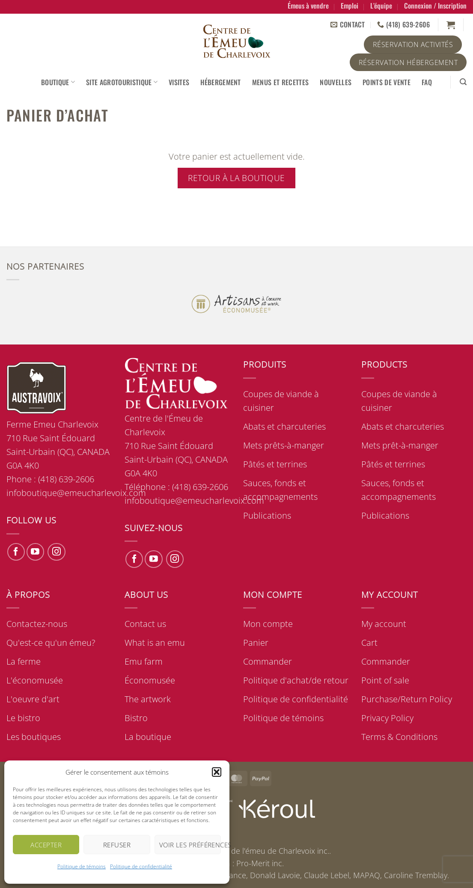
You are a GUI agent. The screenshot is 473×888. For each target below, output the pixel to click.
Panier (255, 642)
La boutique (148, 736)
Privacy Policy (387, 718)
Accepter (46, 844)
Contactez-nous (36, 624)
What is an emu (155, 642)
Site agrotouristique (122, 82)
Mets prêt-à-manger (399, 445)
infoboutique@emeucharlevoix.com (194, 500)
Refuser (117, 844)
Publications (267, 515)
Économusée (150, 680)
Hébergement (220, 82)
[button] (216, 772)
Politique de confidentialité (141, 866)
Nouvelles (335, 82)
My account (383, 624)
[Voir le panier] (450, 24)
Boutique (58, 82)
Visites (179, 82)
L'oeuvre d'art (32, 699)
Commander (267, 661)
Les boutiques (33, 736)
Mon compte (268, 624)
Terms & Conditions (399, 736)
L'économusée (34, 680)
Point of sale (385, 680)
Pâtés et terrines (275, 464)
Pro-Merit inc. (260, 863)
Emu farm (144, 661)
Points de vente (387, 82)
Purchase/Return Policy (406, 699)
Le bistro (23, 718)
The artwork (148, 699)
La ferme (23, 661)
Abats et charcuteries (284, 426)
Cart (369, 642)
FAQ (427, 82)
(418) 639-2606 (200, 487)
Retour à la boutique (236, 178)
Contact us (145, 624)
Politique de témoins (81, 866)
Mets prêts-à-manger (283, 445)
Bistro (136, 718)
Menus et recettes (280, 82)
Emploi (349, 5)
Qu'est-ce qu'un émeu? (50, 642)
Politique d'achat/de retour (295, 680)
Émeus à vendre (308, 5)
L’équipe (381, 5)
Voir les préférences (190, 844)
